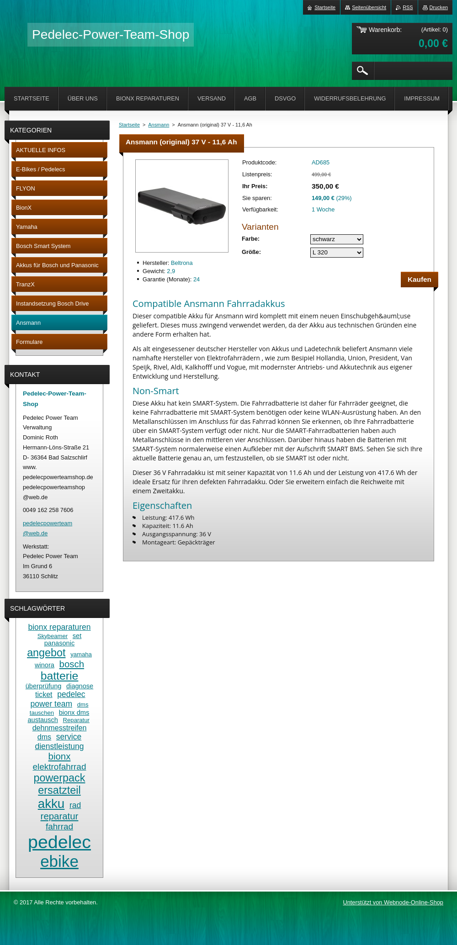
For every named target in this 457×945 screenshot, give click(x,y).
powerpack (59, 778)
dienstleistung (59, 746)
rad (75, 805)
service (68, 736)
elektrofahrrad (59, 766)
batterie (60, 676)
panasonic (59, 643)
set (77, 635)
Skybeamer (52, 636)
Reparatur (76, 720)
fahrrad (59, 826)
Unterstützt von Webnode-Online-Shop (393, 902)
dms (44, 737)
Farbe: (251, 238)
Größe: (251, 251)
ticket (43, 694)
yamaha (81, 654)
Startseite (129, 124)
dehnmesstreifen (59, 727)
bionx (59, 756)
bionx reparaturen (59, 627)
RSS (408, 7)
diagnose (79, 686)
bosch (71, 664)
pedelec (59, 842)
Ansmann (158, 124)
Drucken (439, 7)
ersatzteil (59, 790)
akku (51, 804)
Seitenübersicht (369, 7)
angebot (46, 653)
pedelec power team (58, 699)
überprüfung (44, 686)
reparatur (60, 816)
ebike (59, 861)
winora (44, 665)
